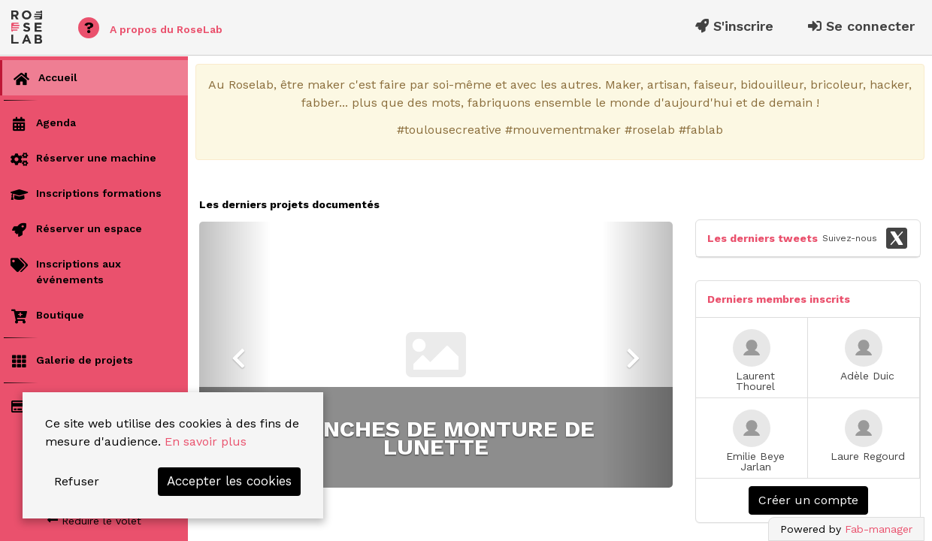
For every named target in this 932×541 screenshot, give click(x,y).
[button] (235, 355)
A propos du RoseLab (150, 27)
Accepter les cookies (229, 480)
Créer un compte (808, 500)
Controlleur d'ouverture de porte (436, 438)
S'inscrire (734, 26)
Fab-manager (878, 529)
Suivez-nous (865, 238)
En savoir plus (206, 441)
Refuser (76, 481)
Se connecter (861, 26)
